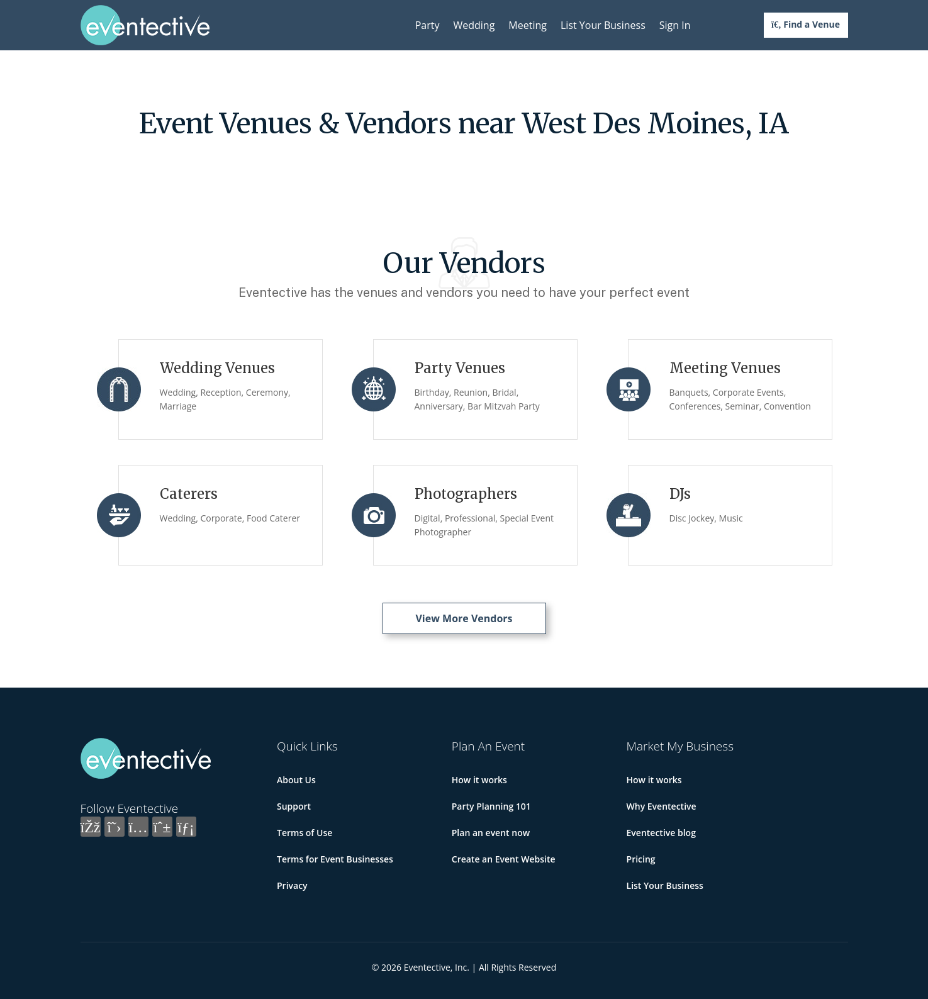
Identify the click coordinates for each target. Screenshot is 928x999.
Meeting (527, 25)
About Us (296, 780)
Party (427, 25)
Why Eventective (661, 806)
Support (294, 806)
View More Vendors (463, 618)
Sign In (675, 25)
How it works (479, 780)
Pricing (641, 859)
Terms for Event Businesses (335, 859)
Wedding (474, 25)
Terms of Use (304, 833)
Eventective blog (661, 833)
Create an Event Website (504, 859)
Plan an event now (491, 833)
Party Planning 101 (491, 806)
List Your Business (603, 25)
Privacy (292, 885)
